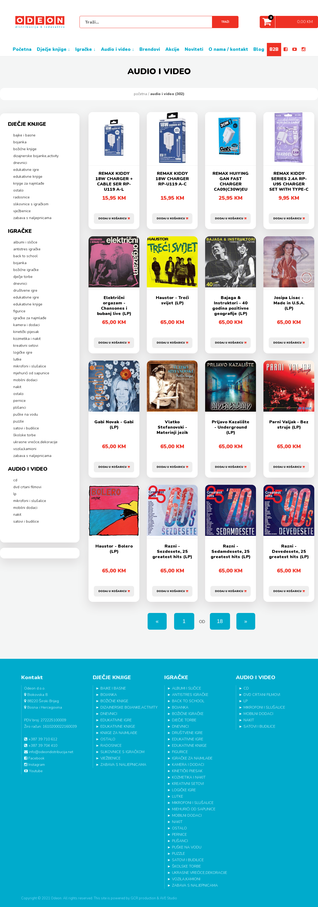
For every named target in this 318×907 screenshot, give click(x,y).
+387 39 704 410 (40, 745)
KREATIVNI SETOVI (25, 345)
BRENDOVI (149, 49)
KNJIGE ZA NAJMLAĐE (28, 183)
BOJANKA (19, 142)
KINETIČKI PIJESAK (26, 331)
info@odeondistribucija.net (48, 751)
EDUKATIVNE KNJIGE (27, 176)
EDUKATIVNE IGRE (26, 169)
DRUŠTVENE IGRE (25, 290)
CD (15, 480)
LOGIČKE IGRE (22, 352)
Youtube (33, 770)
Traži (225, 21)
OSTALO (18, 190)
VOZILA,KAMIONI (24, 448)
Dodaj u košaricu (114, 216)
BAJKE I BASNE (24, 135)
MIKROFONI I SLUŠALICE (29, 366)
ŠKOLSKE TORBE (24, 435)
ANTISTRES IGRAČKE (27, 249)
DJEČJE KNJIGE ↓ (53, 49)
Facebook (34, 758)
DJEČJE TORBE (23, 276)
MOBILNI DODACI (25, 380)
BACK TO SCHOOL (25, 256)
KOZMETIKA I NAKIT (27, 338)
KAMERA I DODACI (26, 324)
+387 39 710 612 (40, 739)
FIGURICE (19, 311)
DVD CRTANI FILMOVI (27, 487)
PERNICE (19, 400)
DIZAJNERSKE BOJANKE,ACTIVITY (36, 155)
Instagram (34, 764)
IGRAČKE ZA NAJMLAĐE (29, 318)
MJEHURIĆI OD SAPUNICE (31, 373)
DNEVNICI (20, 162)
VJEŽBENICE (22, 211)
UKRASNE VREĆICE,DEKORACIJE (35, 441)
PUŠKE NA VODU (25, 414)
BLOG (258, 49)
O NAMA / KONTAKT (228, 49)
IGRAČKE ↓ (85, 49)
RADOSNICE (21, 197)
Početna (140, 93)
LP (14, 493)
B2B (274, 49)
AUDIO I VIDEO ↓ (117, 49)
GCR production (143, 898)
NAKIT (17, 386)
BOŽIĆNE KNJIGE (25, 149)
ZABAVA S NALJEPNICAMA (32, 217)
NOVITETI (194, 49)
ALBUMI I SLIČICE (25, 242)
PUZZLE (18, 421)
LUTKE (17, 359)
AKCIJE (172, 49)
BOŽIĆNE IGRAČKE (26, 269)
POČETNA (22, 49)
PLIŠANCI (19, 407)
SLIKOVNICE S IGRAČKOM (30, 204)
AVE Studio (168, 898)
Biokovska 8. (36, 694)
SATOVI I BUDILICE (26, 428)
